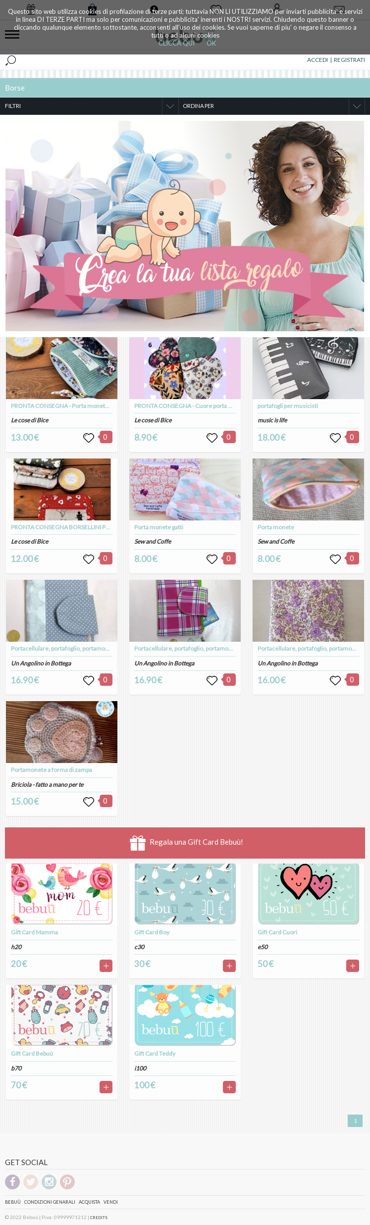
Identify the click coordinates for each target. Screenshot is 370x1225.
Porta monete (276, 527)
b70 (16, 1068)
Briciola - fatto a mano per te (47, 784)
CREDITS (98, 1217)
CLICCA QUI (177, 43)
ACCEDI (317, 59)
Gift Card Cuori (277, 932)
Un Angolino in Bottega (41, 663)
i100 (140, 1068)
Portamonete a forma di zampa (51, 769)
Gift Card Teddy (154, 1053)
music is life (272, 420)
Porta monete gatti (158, 527)
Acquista (89, 1202)
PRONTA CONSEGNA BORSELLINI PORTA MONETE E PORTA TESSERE (103, 527)
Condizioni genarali (49, 1202)
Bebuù (13, 1202)
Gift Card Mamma (34, 932)
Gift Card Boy (151, 932)
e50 (262, 947)
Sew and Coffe (152, 541)
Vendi (111, 1202)
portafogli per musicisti (288, 405)
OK (211, 43)
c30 (139, 947)
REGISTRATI (349, 59)
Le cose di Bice (29, 420)
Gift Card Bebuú (32, 1053)
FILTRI (13, 105)
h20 (16, 947)
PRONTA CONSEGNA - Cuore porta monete (191, 405)
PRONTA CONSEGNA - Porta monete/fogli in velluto (79, 405)
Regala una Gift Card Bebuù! (186, 843)
